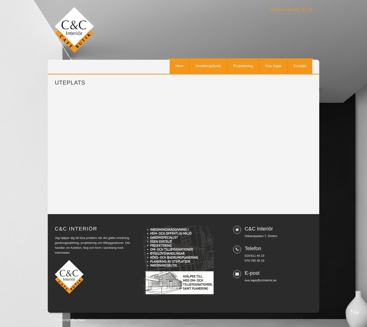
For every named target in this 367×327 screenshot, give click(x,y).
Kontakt (300, 66)
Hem (180, 66)
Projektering (243, 66)
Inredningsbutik (208, 66)
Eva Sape (273, 66)
